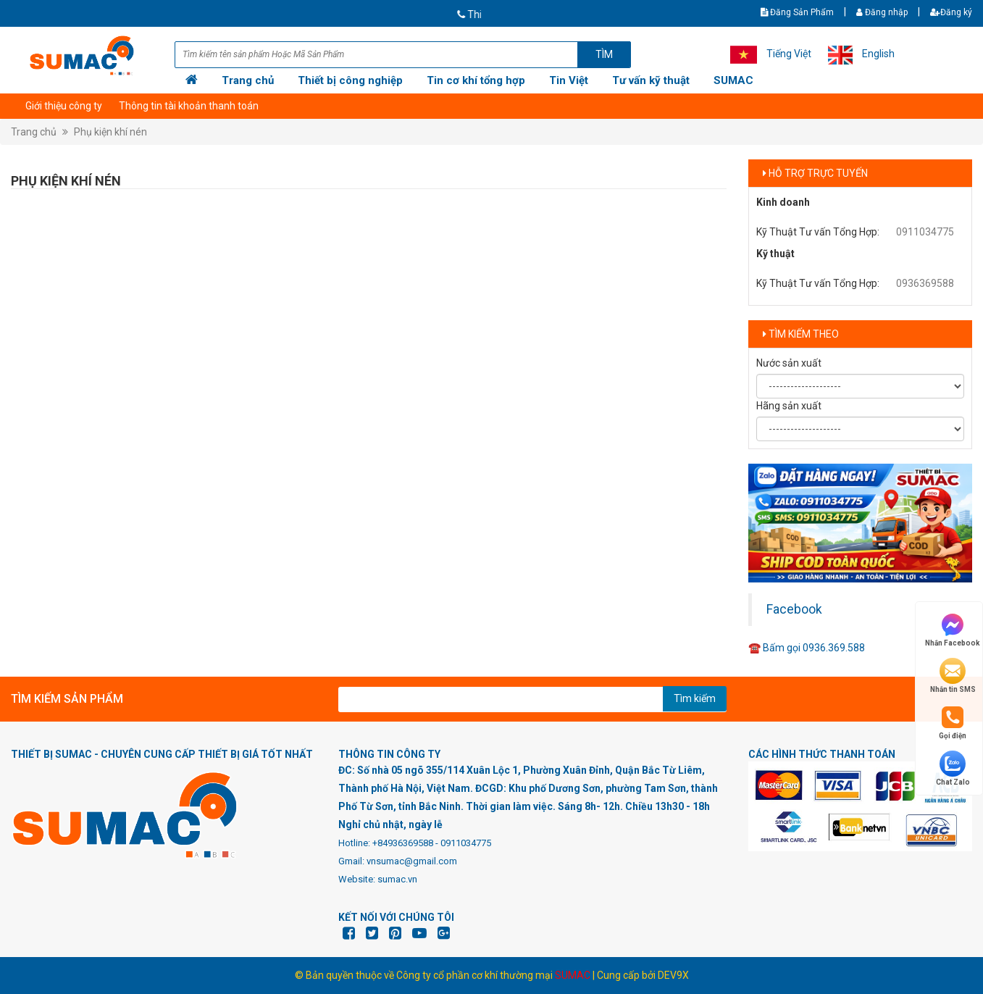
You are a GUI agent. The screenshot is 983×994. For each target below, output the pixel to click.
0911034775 (925, 232)
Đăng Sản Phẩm (797, 12)
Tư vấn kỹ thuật (651, 80)
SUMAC (733, 80)
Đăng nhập (882, 12)
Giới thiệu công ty (63, 106)
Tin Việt (568, 80)
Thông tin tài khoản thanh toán (189, 106)
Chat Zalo (953, 768)
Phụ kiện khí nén (110, 132)
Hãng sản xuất (788, 406)
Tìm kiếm (695, 698)
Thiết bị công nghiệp (350, 80)
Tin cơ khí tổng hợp (476, 80)
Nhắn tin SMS (953, 675)
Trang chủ (248, 80)
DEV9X (673, 975)
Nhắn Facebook (952, 629)
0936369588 (925, 283)
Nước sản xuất (788, 363)
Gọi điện (952, 722)
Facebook (794, 609)
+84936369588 (402, 843)
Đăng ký (951, 12)
